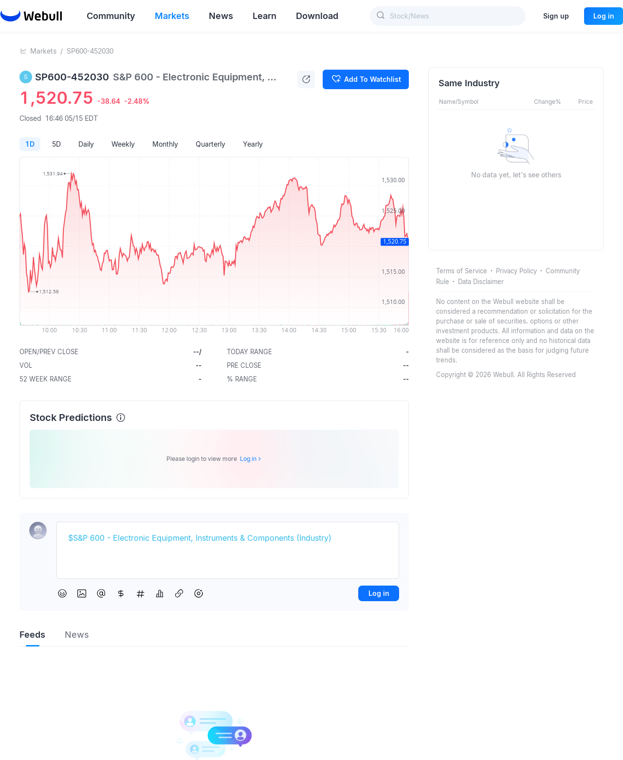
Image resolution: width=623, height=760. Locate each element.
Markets (43, 51)
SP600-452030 (90, 51)
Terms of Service (461, 271)
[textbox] (228, 538)
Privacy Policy (516, 271)
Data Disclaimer (481, 281)
